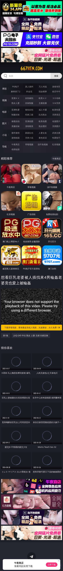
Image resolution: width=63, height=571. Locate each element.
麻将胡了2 (15, 91)
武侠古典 (56, 132)
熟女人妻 (16, 103)
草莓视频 (29, 144)
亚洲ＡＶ (16, 98)
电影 (4, 111)
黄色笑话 (43, 137)
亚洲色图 (29, 121)
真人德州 (29, 86)
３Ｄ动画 (56, 98)
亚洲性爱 (16, 109)
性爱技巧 (56, 137)
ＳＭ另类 (56, 103)
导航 (4, 146)
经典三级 (29, 114)
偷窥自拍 (16, 121)
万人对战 (43, 86)
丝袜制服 (29, 103)
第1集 (5, 335)
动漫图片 (56, 121)
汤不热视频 (43, 144)
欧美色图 (43, 121)
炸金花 (29, 91)
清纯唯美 (29, 126)
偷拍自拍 (29, 109)
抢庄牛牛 (56, 91)
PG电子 (15, 86)
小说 (4, 135)
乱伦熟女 (43, 114)
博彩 (4, 88)
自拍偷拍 (29, 98)
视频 (4, 100)
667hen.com (31, 68)
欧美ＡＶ (43, 98)
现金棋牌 (43, 91)
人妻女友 (43, 132)
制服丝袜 (16, 114)
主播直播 (43, 103)
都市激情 (16, 132)
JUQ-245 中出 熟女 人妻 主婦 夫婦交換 (31, 335)
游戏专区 (56, 86)
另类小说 (29, 137)
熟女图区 (43, 126)
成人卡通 (43, 109)
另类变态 (56, 114)
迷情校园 (16, 137)
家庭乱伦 (29, 132)
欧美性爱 (56, 109)
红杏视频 (56, 144)
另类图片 (56, 126)
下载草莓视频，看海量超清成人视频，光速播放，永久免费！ (32, 327)
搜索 (56, 75)
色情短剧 (16, 149)
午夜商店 (16, 144)
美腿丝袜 (16, 126)
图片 (4, 123)
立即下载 (52, 564)
